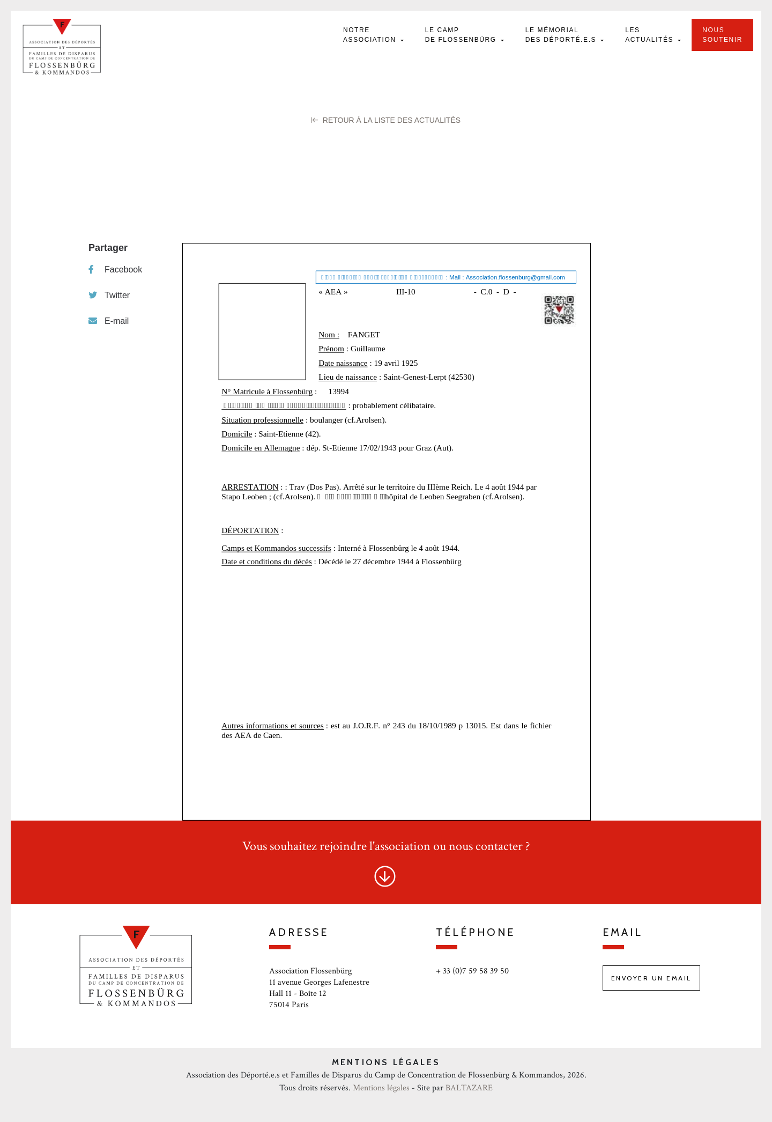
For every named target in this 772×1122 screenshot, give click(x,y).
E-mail (108, 321)
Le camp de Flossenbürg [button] (462, 34)
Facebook (115, 269)
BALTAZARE (469, 1088)
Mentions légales (381, 1088)
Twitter (109, 295)
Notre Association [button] (371, 34)
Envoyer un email (651, 978)
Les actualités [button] (650, 34)
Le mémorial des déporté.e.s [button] (562, 34)
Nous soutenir (722, 34)
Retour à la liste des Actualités (386, 120)
